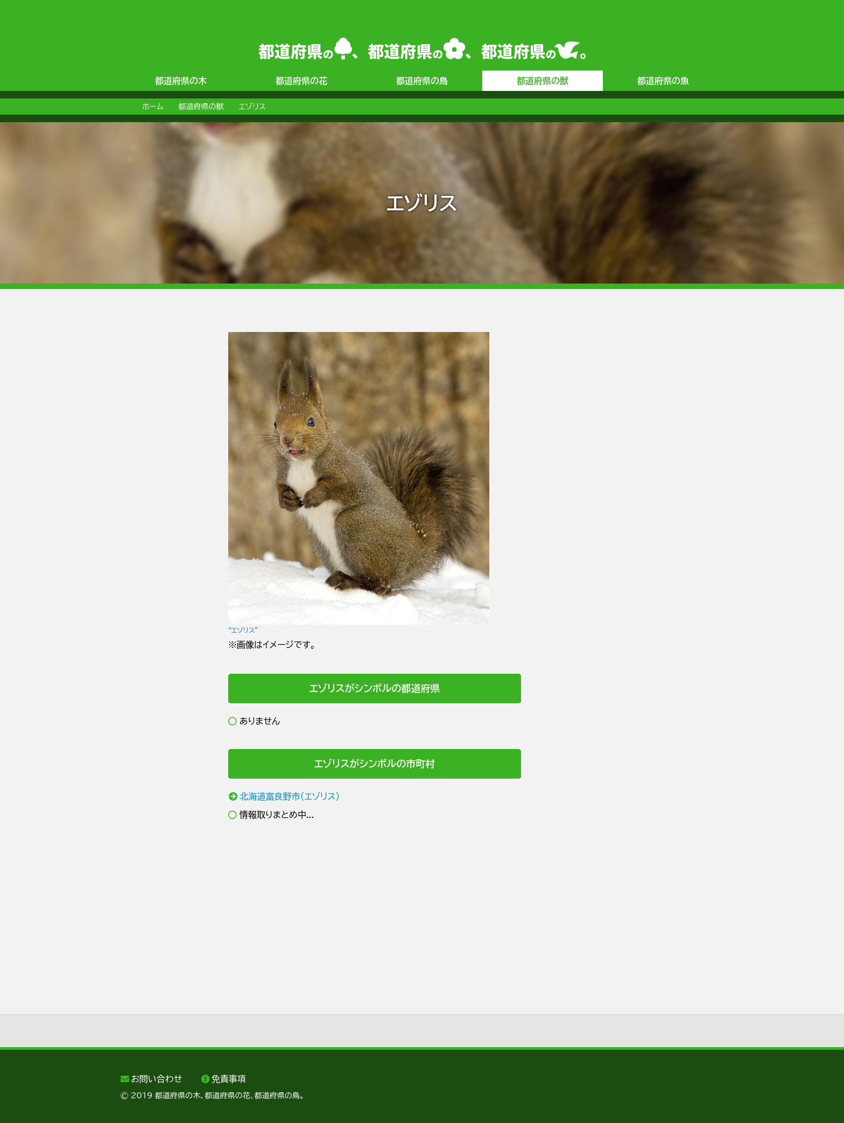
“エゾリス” (243, 630)
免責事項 (229, 1079)
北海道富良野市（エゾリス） (290, 796)
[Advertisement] (164, 493)
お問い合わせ (156, 1079)
